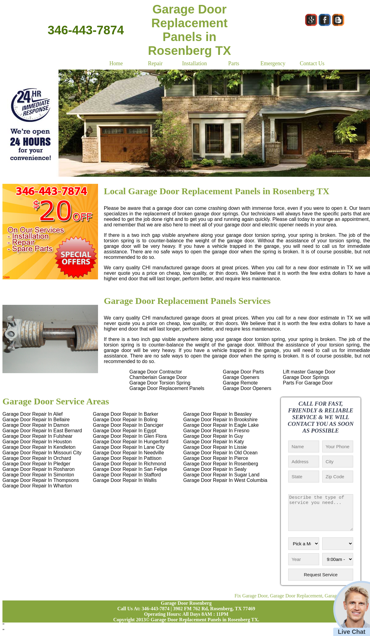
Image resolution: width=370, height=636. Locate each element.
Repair (155, 63)
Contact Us (312, 63)
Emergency (272, 63)
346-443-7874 (85, 30)
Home (116, 63)
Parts (233, 63)
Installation (194, 63)
